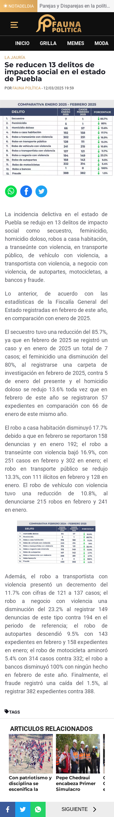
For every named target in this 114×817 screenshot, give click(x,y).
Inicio (22, 43)
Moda (102, 43)
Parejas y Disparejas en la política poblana (77, 6)
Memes (75, 43)
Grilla (48, 43)
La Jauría (15, 57)
